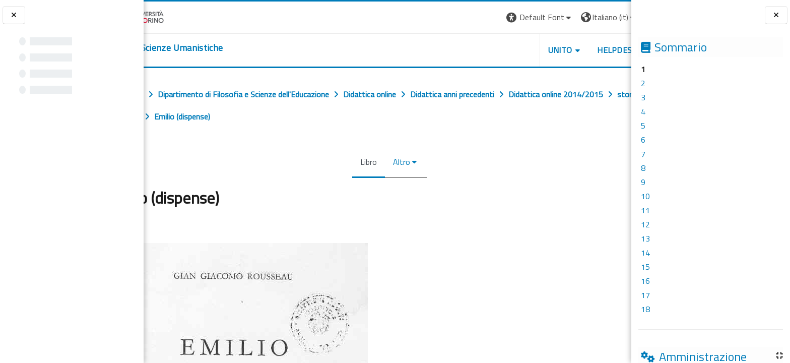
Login (614, 17)
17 (645, 295)
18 (645, 309)
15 (645, 267)
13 (645, 238)
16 (645, 281)
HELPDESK (570, 50)
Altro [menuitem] (399, 162)
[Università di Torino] (175, 16)
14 (645, 253)
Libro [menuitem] (366, 162)
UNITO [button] (513, 50)
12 (645, 224)
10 (645, 196)
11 (645, 210)
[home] (205, 47)
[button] (493, 17)
